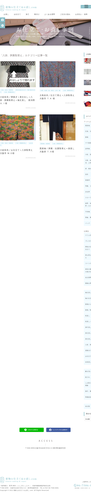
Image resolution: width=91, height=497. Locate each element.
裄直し (87, 318)
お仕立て (17, 14)
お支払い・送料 (81, 14)
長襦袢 (87, 182)
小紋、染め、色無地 (7, 92)
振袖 (86, 139)
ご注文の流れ (65, 14)
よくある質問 (49, 14)
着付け (36, 14)
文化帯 (87, 194)
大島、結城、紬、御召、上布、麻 (50, 93)
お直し (6, 14)
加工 (27, 14)
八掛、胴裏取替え (9, 94)
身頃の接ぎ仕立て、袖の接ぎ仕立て (17, 93)
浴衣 (86, 177)
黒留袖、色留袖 (45, 146)
